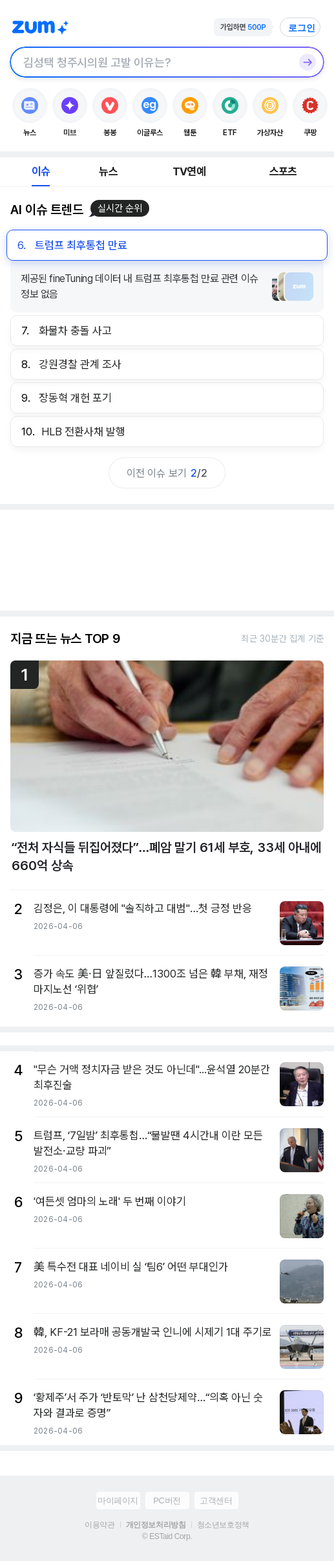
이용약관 (99, 1524)
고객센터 (216, 1500)
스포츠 (283, 171)
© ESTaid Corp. (167, 1536)
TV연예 (188, 171)
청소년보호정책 (223, 1524)
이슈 (41, 171)
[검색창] (150, 62)
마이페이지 (118, 1500)
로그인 (301, 28)
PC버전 (166, 1500)
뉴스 (108, 171)
